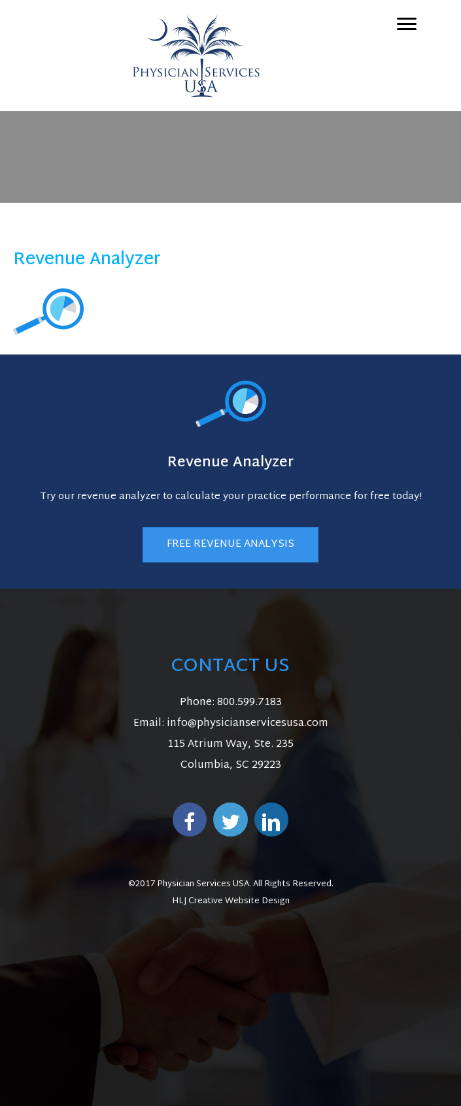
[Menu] (406, 24)
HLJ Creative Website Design (231, 901)
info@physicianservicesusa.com (247, 723)
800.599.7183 (249, 702)
